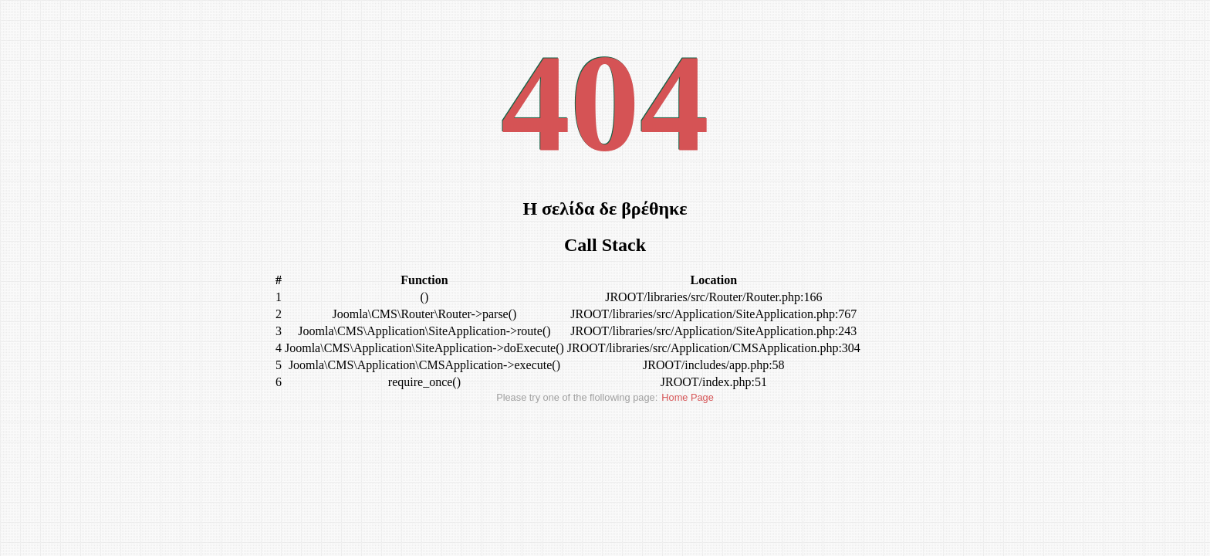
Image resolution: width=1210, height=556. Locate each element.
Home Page (687, 397)
